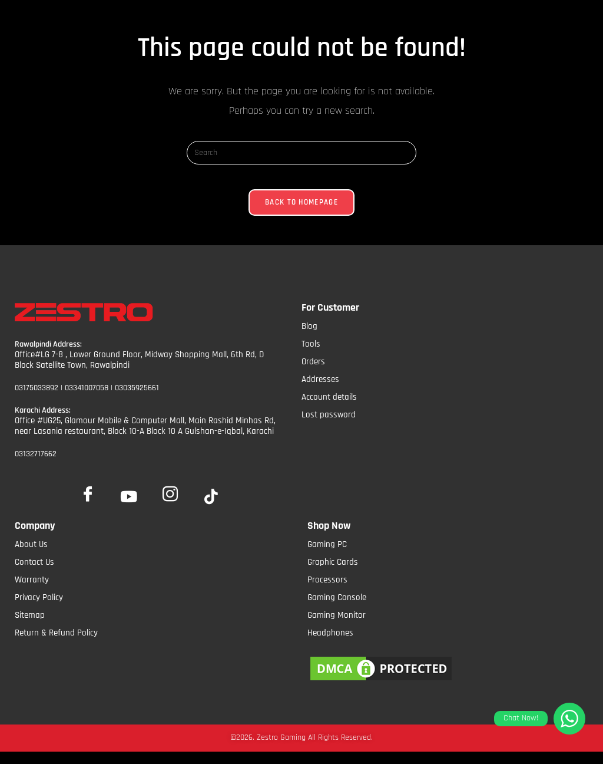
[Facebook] (87, 502)
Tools (311, 354)
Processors (327, 591)
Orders (313, 372)
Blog (309, 337)
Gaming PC (327, 555)
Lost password (329, 425)
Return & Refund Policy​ (56, 644)
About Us (31, 555)
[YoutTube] (128, 509)
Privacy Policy (39, 608)
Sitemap (30, 626)
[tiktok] (211, 509)
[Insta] (170, 502)
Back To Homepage (301, 213)
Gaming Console (336, 608)
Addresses (320, 390)
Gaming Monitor (336, 626)
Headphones (330, 644)
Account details (329, 407)
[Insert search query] (301, 152)
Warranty (32, 591)
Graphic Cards (332, 573)
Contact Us (34, 573)
